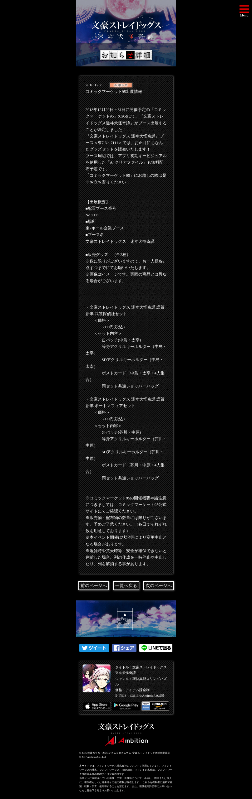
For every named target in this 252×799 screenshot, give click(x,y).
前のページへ (94, 585)
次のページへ (159, 585)
